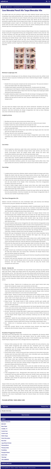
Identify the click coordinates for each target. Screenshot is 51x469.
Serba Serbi (4, 455)
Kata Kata (3, 440)
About (12, 467)
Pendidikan (4, 450)
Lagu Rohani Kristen (6, 443)
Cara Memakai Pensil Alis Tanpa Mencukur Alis (22, 10)
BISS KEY (3, 424)
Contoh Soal (4, 431)
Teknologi (3, 457)
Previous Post (44, 406)
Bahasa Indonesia (5, 421)
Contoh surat (4, 433)
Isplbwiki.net (4, 1)
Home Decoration (5, 438)
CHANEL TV (4, 428)
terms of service (31, 467)
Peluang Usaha (5, 447)
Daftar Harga (4, 436)
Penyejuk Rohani (5, 452)
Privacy (20, 467)
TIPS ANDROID (5, 459)
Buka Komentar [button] (25, 415)
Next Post (5, 406)
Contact (16, 467)
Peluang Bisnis (5, 445)
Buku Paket (4, 426)
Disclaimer (25, 467)
